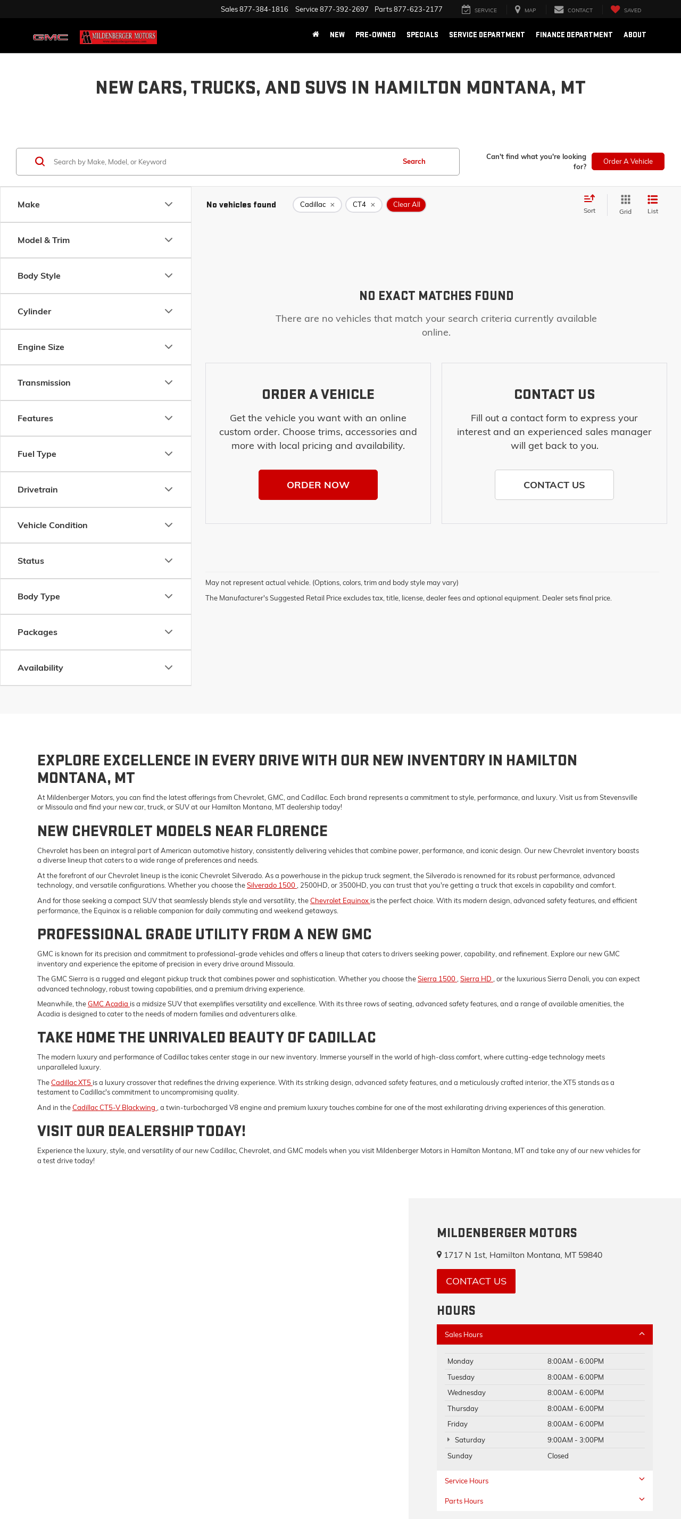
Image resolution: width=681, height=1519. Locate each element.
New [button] (337, 34)
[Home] (316, 35)
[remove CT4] (364, 205)
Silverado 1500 (272, 885)
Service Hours (545, 1480)
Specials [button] (422, 34)
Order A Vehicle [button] (628, 161)
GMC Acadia (109, 1003)
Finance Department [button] (574, 34)
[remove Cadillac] (317, 205)
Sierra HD (476, 978)
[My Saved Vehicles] (625, 10)
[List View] (653, 205)
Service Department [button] (487, 34)
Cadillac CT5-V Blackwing (114, 1107)
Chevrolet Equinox (340, 900)
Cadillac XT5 (72, 1082)
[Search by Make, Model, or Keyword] (223, 161)
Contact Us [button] (476, 1281)
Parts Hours (545, 1500)
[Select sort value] (592, 204)
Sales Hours (545, 1334)
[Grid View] (623, 205)
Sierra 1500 (437, 978)
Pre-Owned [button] (375, 34)
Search (414, 161)
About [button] (635, 34)
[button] (318, 485)
